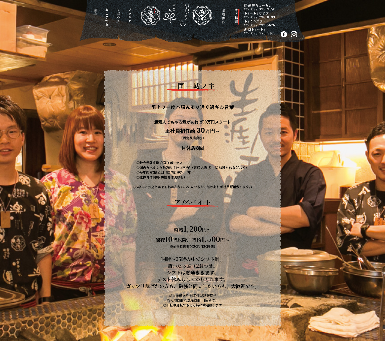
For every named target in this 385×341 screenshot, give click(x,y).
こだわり (119, 19)
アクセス (131, 19)
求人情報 (237, 18)
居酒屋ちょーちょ (172, 19)
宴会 (96, 19)
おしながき (107, 19)
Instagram (294, 34)
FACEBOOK (284, 34)
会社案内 (224, 19)
